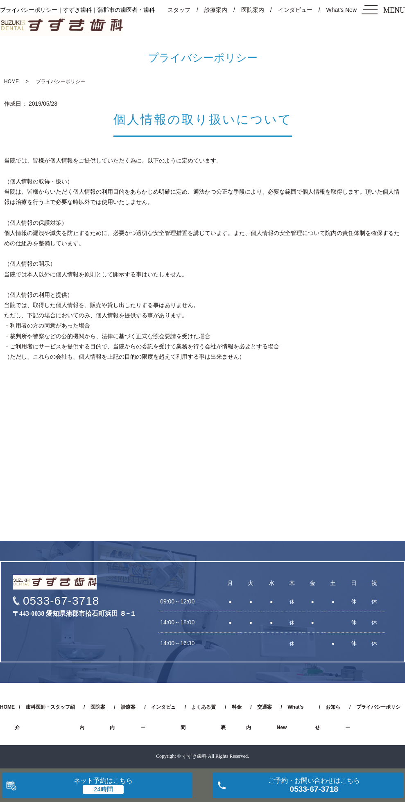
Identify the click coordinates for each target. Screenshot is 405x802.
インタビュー (295, 10)
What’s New (341, 10)
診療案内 (215, 10)
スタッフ (178, 10)
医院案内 (252, 10)
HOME (11, 81)
